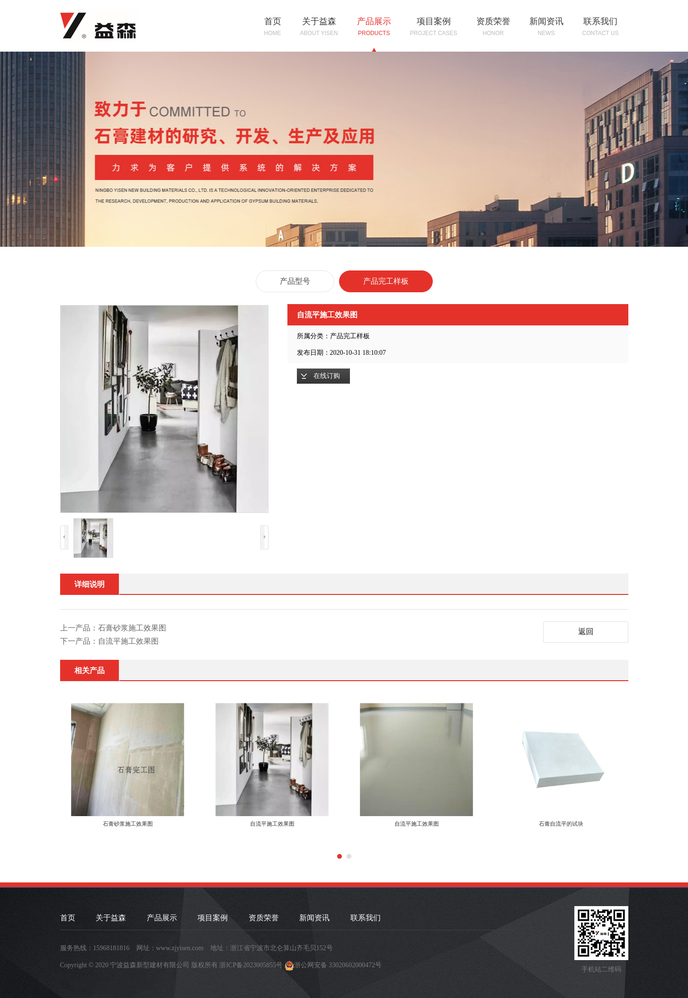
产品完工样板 (386, 281)
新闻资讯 (546, 27)
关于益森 (319, 27)
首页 (272, 27)
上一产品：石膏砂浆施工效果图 (113, 628)
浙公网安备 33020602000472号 (338, 965)
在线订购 (326, 375)
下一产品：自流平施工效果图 (109, 641)
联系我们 (600, 27)
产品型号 (295, 281)
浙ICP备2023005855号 (251, 965)
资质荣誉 (493, 27)
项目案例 (433, 27)
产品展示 (374, 27)
